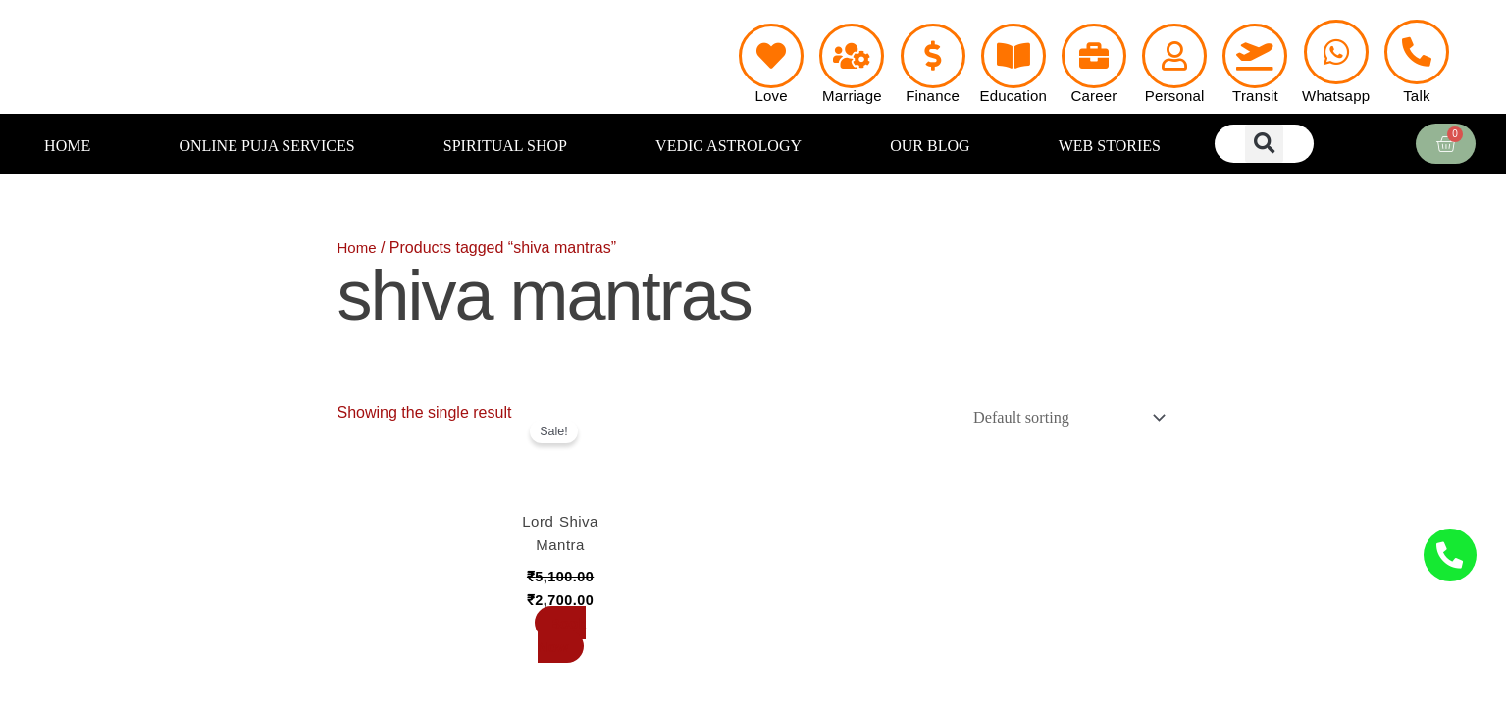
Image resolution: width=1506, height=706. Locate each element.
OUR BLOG (929, 145)
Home (359, 247)
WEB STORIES (1110, 145)
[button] (1264, 144)
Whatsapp (1336, 95)
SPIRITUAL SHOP (505, 145)
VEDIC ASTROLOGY (728, 145)
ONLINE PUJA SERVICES (266, 145)
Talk (1416, 95)
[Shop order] (1060, 418)
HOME (67, 145)
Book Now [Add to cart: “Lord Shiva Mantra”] (561, 637)
